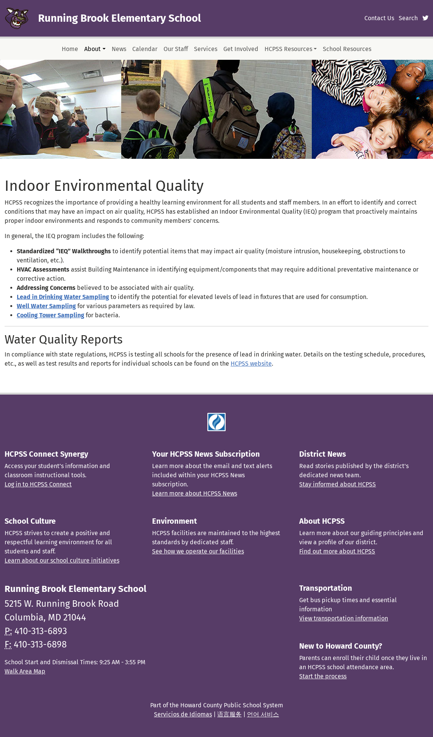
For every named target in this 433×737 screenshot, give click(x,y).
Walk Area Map (25, 671)
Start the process (322, 676)
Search (408, 18)
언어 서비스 (263, 714)
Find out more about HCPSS (337, 551)
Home (70, 49)
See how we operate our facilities (198, 551)
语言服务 (229, 714)
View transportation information (343, 618)
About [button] (92, 49)
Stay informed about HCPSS (337, 484)
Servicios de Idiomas (183, 714)
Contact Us (379, 18)
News (119, 49)
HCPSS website (251, 363)
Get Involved (240, 49)
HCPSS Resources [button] (288, 49)
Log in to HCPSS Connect (38, 484)
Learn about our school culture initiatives (62, 560)
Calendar (144, 49)
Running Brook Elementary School (119, 18)
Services (205, 49)
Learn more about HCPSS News (194, 493)
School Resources (347, 49)
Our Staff (176, 49)
